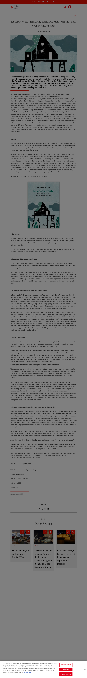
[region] (43, 669)
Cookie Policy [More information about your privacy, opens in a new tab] (28, 672)
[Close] (85, 669)
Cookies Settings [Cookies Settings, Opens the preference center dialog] (66, 664)
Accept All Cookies (66, 674)
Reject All (66, 669)
